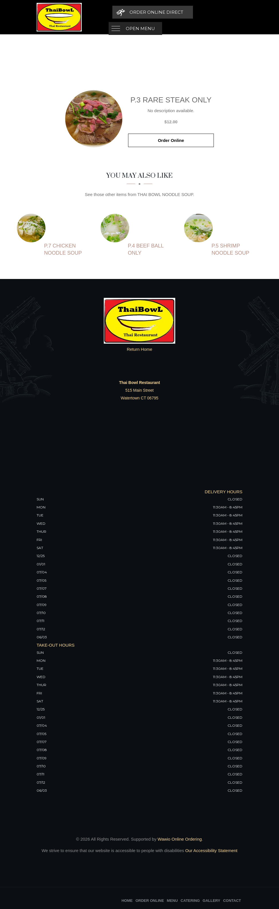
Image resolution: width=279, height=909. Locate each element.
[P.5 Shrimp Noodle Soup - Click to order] (200, 228)
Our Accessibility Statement (211, 850)
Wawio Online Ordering (180, 839)
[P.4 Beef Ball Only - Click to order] (116, 228)
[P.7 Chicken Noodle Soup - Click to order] (32, 228)
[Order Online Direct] (202, 12)
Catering (190, 900)
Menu (172, 900)
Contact (232, 900)
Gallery (211, 900)
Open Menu (140, 12)
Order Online (171, 140)
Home (127, 900)
